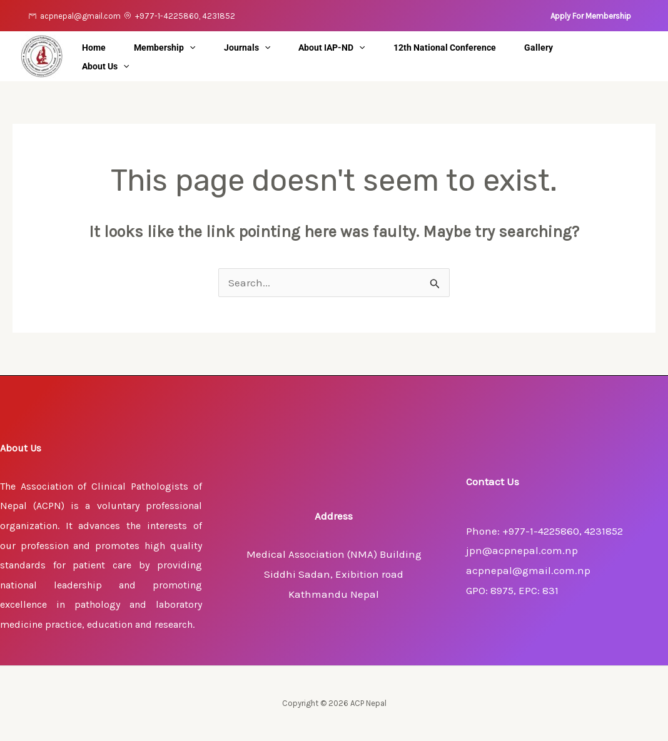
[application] (204, 47)
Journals (270, 47)
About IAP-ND (364, 47)
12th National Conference (486, 48)
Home (99, 48)
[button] (590, 16)
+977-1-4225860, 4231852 (185, 16)
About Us (110, 66)
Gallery (589, 48)
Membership (179, 47)
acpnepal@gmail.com (80, 16)
